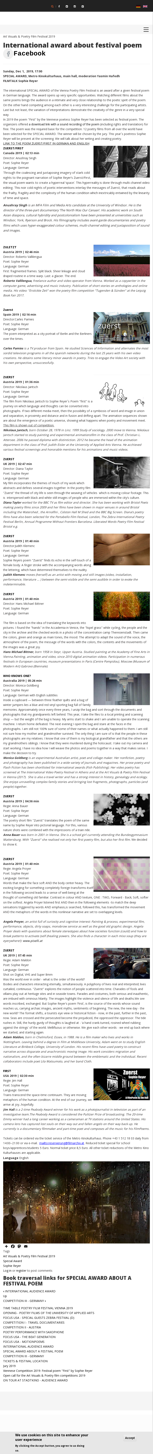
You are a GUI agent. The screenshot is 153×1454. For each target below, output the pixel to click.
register (21, 1271)
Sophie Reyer (12, 1266)
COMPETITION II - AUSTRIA (22, 1327)
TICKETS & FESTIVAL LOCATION (25, 1361)
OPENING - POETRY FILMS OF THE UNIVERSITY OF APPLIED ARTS (48, 1313)
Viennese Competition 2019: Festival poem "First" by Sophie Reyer (47, 1371)
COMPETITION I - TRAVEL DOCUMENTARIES (33, 1322)
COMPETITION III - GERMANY (24, 1301)
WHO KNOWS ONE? (17, 676)
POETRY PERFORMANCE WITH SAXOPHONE (33, 1332)
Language (10, 1158)
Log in (7, 1271)
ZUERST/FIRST (13, 148)
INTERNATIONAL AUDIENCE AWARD (29, 1291)
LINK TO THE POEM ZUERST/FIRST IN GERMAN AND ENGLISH (46, 143)
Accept (130, 1438)
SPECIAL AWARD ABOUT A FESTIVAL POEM (33, 1351)
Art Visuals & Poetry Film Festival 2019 (29, 1256)
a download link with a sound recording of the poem (64, 124)
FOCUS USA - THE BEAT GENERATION (29, 1337)
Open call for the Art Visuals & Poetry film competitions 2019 (44, 1375)
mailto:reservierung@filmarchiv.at (61, 1143)
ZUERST (8, 377)
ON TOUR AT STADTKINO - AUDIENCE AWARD (35, 1380)
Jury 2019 (9, 1366)
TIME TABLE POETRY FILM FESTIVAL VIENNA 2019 (38, 1308)
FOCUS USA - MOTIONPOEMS (23, 1342)
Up (5, 1296)
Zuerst (8, 310)
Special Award (12, 1261)
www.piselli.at (32, 941)
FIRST (7, 1071)
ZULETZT (9, 247)
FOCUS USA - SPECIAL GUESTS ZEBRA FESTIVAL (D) (38, 1318)
